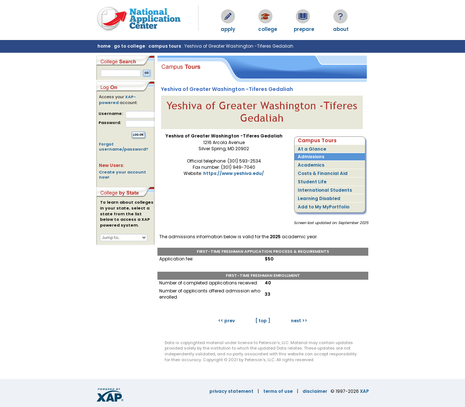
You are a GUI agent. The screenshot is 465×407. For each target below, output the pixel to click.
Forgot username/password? (123, 146)
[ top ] (262, 321)
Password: (110, 123)
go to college (129, 46)
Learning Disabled (319, 198)
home (104, 46)
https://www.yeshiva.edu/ (233, 173)
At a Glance (312, 149)
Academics (311, 165)
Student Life (312, 182)
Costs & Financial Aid (323, 173)
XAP (364, 391)
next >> (299, 321)
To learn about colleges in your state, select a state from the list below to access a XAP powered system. (126, 214)
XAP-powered (117, 99)
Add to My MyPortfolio (323, 207)
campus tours (164, 46)
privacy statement (231, 391)
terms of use (278, 391)
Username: (111, 114)
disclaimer (314, 391)
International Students (325, 190)
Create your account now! (122, 174)
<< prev (226, 321)
